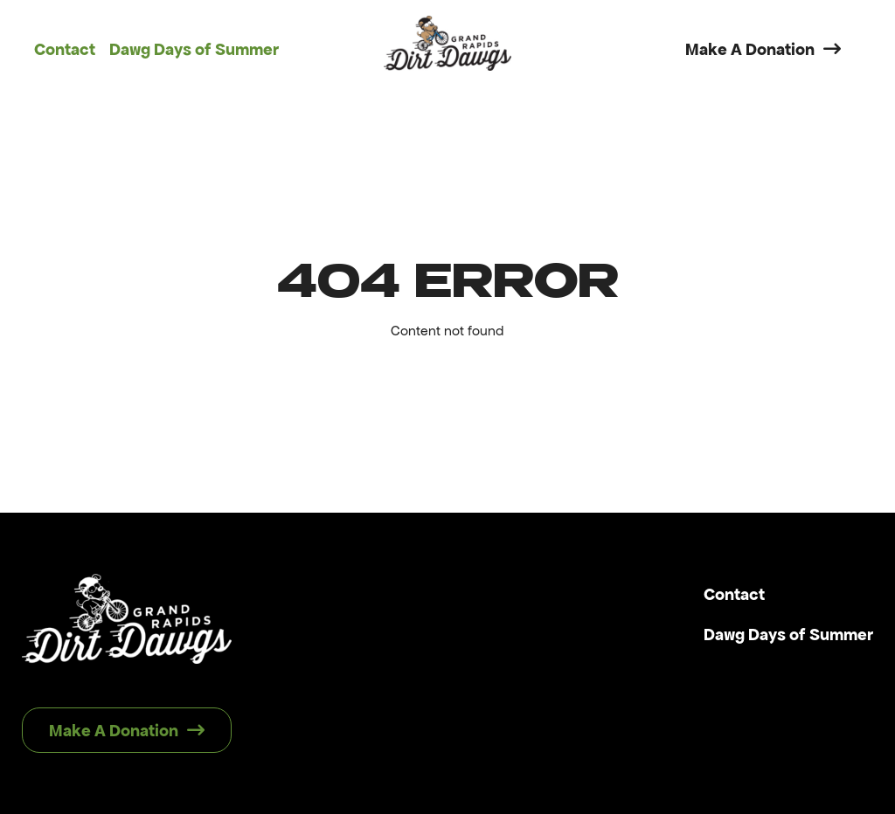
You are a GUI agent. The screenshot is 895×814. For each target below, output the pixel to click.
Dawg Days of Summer (194, 49)
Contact (64, 49)
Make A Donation (763, 49)
